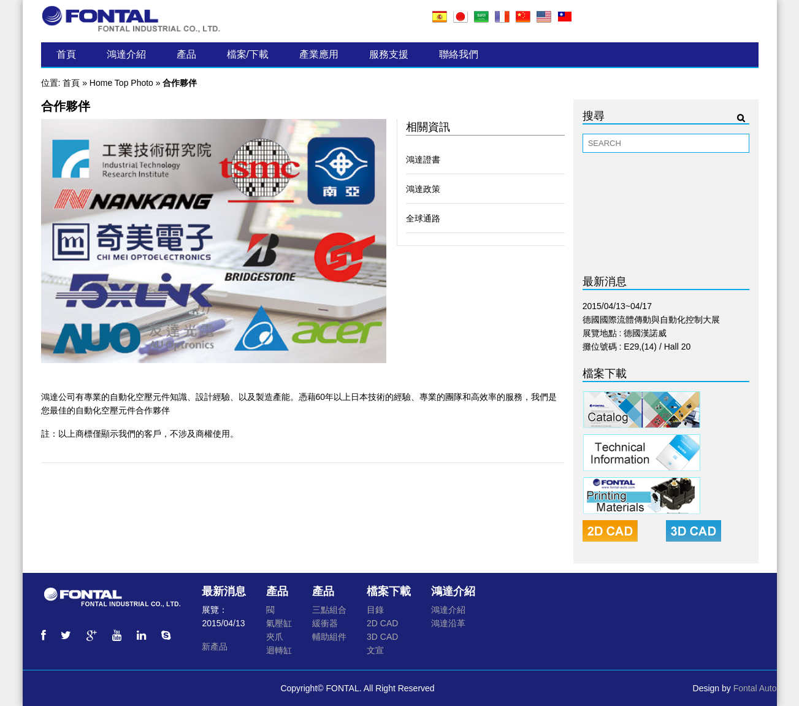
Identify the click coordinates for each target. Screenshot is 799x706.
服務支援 (388, 54)
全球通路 (423, 218)
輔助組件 (329, 637)
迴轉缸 (279, 650)
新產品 (214, 646)
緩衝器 (325, 623)
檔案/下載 (248, 54)
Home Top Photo (121, 83)
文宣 (375, 650)
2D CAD (382, 623)
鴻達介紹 (126, 54)
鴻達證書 (423, 159)
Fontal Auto (755, 688)
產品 (186, 54)
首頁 (66, 54)
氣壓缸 (279, 623)
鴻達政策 (423, 189)
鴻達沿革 (448, 623)
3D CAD (382, 637)
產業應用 (318, 54)
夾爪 (274, 637)
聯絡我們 (458, 54)
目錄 (375, 610)
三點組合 (329, 610)
